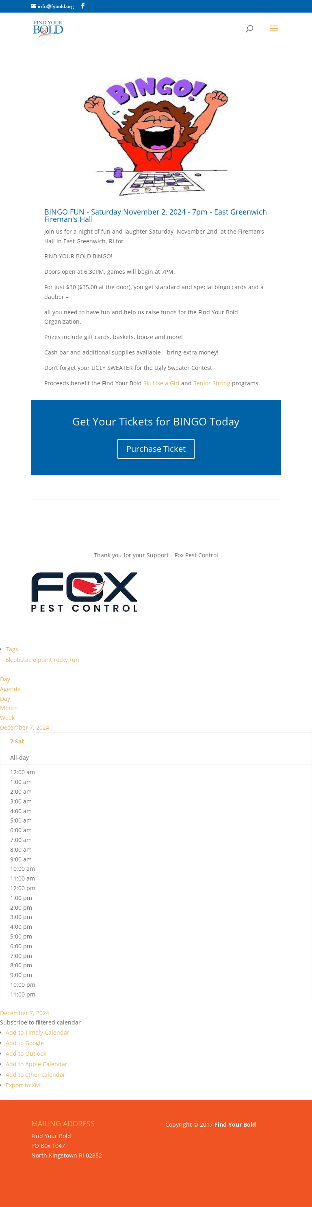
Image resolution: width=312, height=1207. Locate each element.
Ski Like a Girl (161, 383)
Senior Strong (211, 383)
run (74, 660)
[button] (40, 1022)
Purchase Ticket (156, 448)
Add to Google (25, 1043)
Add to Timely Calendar (37, 1032)
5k (9, 660)
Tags (12, 649)
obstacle (25, 660)
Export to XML (24, 1085)
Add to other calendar (35, 1074)
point (46, 660)
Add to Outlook (26, 1053)
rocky (61, 660)
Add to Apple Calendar (36, 1064)
